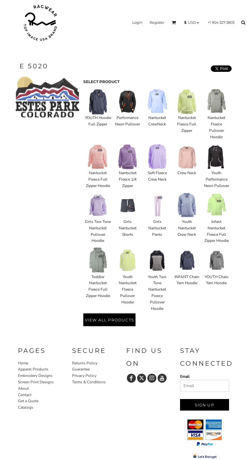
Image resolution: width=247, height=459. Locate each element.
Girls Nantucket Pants (157, 228)
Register (157, 22)
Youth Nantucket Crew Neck (186, 228)
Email (185, 376)
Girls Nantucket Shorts (127, 228)
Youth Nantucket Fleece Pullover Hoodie (127, 289)
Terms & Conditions (89, 382)
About (23, 388)
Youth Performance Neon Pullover (216, 179)
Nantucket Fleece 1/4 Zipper (127, 179)
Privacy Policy (84, 375)
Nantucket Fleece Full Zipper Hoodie (98, 179)
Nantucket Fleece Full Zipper (186, 124)
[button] (174, 22)
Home (23, 363)
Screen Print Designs (36, 382)
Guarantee (81, 369)
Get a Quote (28, 401)
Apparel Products (33, 369)
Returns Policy (84, 363)
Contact (24, 394)
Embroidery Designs (35, 375)
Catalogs (25, 407)
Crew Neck (186, 172)
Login (137, 22)
